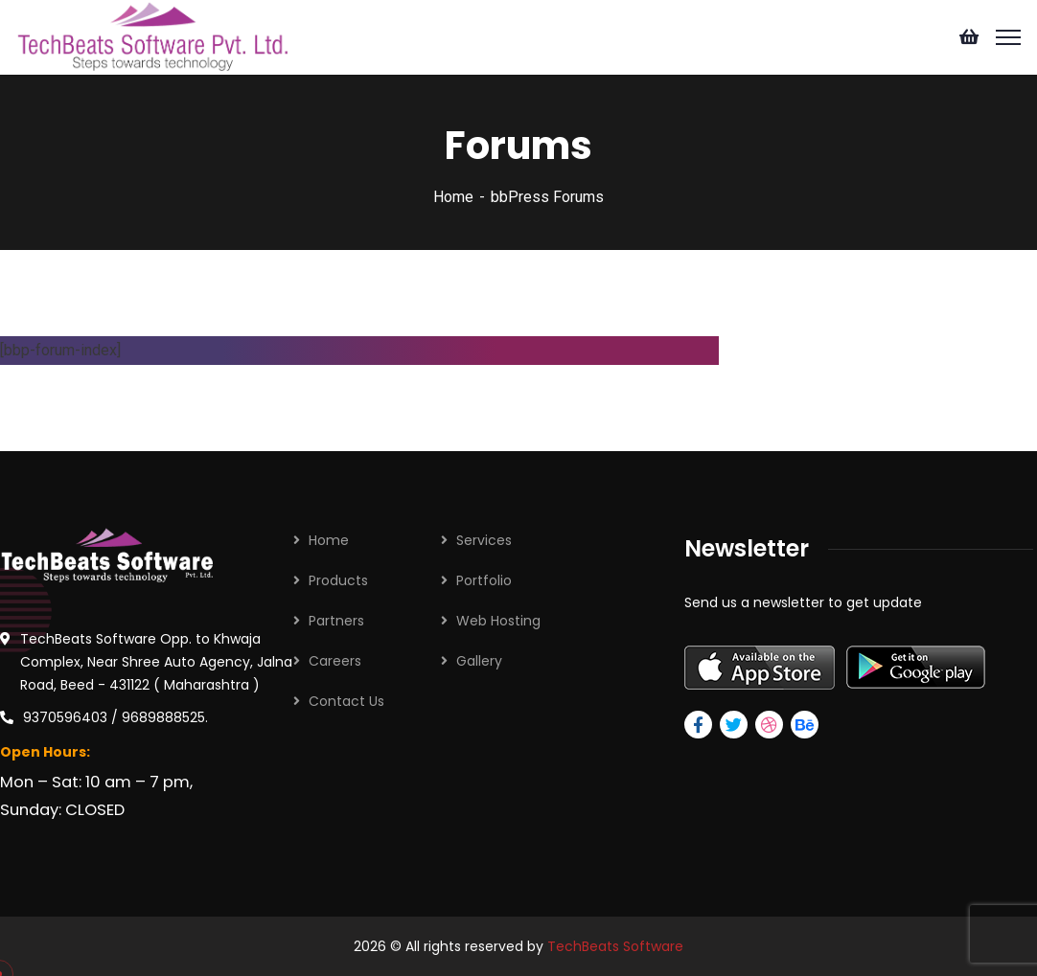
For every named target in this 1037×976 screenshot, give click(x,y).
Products (338, 580)
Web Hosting (498, 620)
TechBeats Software (615, 946)
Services (484, 540)
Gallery (479, 660)
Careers (335, 660)
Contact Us (346, 701)
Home (453, 197)
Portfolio (484, 580)
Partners (336, 620)
